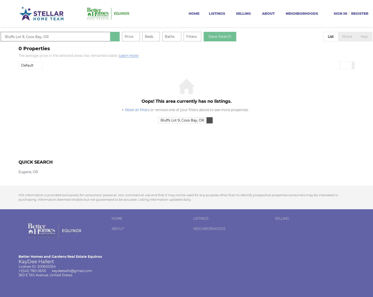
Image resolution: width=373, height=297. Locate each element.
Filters (209, 36)
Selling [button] (243, 13)
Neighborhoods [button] (302, 13)
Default (27, 65)
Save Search (237, 36)
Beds (167, 36)
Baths (187, 36)
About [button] (268, 13)
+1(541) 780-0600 (32, 271)
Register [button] (359, 13)
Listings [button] (217, 13)
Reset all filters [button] (137, 110)
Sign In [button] (340, 13)
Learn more (128, 56)
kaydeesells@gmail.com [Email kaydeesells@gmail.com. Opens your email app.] (72, 271)
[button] (132, 36)
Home (194, 13)
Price (146, 36)
